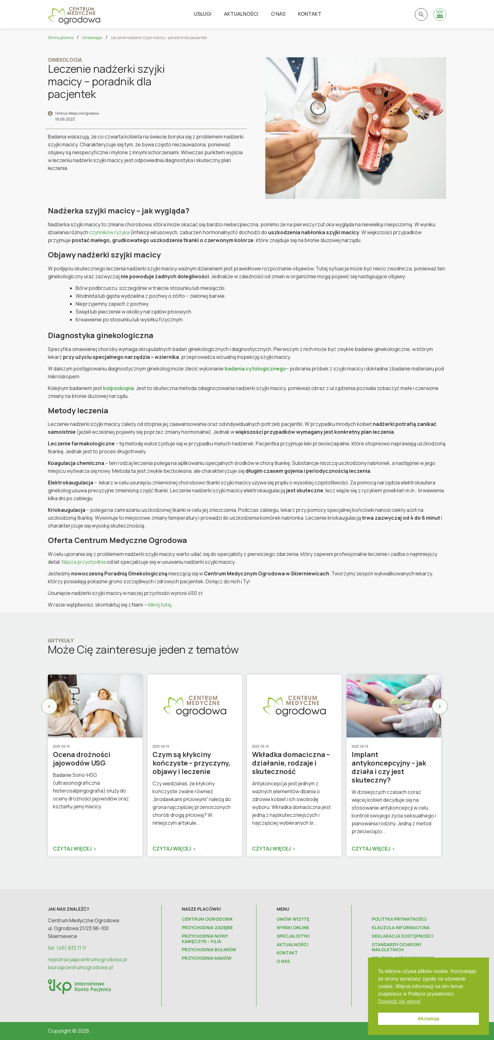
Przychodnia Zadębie (207, 927)
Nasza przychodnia (84, 561)
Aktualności (241, 13)
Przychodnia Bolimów (209, 949)
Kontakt (309, 13)
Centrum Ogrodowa (207, 919)
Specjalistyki (293, 936)
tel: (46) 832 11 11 (67, 947)
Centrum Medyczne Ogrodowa (77, 113)
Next (440, 706)
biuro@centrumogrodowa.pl (80, 967)
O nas (278, 13)
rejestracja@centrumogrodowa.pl (87, 959)
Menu (283, 909)
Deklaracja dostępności (402, 936)
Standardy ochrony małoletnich (396, 947)
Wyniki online (293, 927)
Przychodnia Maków (207, 958)
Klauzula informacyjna (401, 927)
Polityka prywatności (399, 919)
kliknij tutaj (159, 604)
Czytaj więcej (72, 848)
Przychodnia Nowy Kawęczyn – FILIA (205, 939)
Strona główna (60, 37)
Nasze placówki (201, 909)
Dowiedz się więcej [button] (399, 1001)
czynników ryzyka (109, 232)
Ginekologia (92, 37)
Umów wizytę (293, 919)
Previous (49, 706)
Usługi (202, 13)
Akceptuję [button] (428, 1018)
